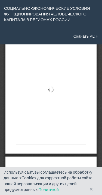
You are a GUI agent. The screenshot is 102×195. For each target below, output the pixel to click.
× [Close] (91, 189)
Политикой (48, 189)
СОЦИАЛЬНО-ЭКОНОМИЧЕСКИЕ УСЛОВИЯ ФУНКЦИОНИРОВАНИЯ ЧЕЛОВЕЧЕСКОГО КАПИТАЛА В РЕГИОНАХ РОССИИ (47, 14)
